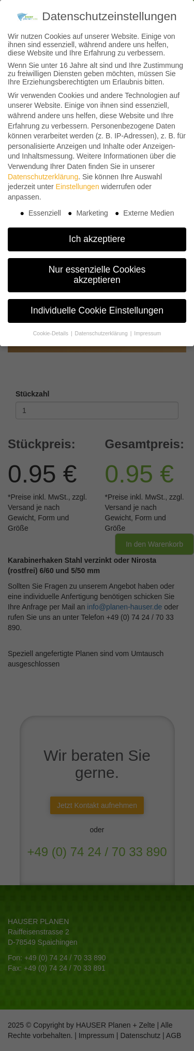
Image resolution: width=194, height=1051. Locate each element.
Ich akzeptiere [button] (97, 233)
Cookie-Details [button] (51, 327)
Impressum (147, 327)
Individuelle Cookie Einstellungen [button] (97, 305)
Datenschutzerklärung (43, 171)
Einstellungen (77, 181)
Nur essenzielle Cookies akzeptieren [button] (97, 269)
